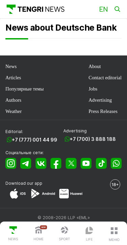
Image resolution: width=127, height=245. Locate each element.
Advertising (100, 100)
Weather (13, 111)
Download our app (23, 183)
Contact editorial (105, 77)
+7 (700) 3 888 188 (93, 139)
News (11, 66)
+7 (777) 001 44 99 (34, 140)
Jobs (92, 89)
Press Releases (102, 111)
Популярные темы (24, 89)
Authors (13, 100)
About (94, 66)
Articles (13, 77)
